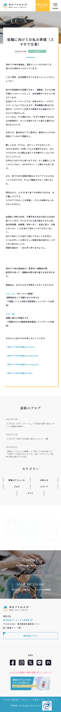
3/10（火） (11, 293)
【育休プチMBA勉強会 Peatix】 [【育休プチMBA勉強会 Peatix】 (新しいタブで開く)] (21, 346)
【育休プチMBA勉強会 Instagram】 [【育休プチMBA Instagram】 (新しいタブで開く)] (23, 364)
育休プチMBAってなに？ (43, 5)
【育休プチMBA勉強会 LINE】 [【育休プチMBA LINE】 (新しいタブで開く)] (20, 373)
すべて (30, 493)
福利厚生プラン (30, 635)
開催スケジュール (17, 480)
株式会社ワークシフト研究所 (18, 620)
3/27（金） (11, 314)
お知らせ (44, 480)
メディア (44, 486)
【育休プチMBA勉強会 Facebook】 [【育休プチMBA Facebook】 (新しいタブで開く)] (22, 355)
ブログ (37, 51)
